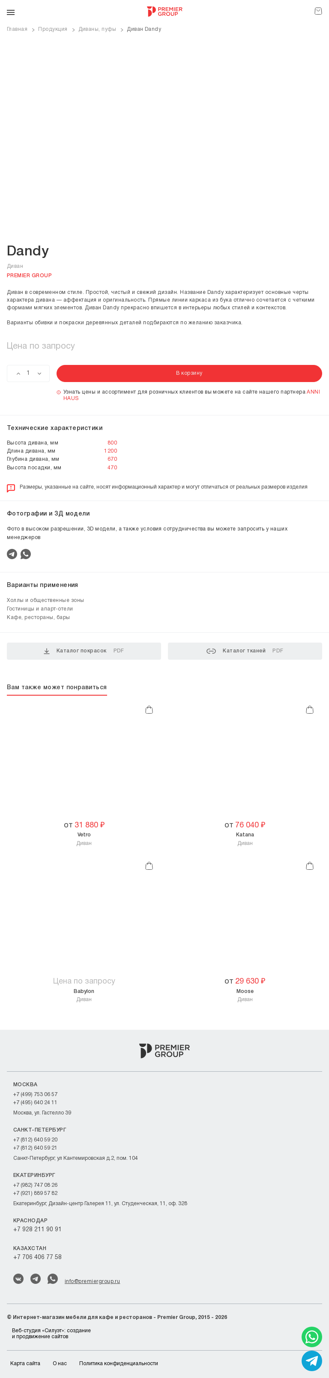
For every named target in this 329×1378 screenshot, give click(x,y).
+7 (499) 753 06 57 (35, 1094)
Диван (84, 838)
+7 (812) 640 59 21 (35, 1148)
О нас (60, 1363)
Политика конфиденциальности (118, 1363)
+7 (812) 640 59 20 (35, 1140)
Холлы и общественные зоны (45, 600)
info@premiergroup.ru (92, 1281)
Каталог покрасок (84, 651)
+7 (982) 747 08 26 (35, 1185)
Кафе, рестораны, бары (38, 617)
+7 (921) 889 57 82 (35, 1193)
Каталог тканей (244, 651)
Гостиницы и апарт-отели (40, 609)
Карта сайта (25, 1363)
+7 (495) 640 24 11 (35, 1102)
